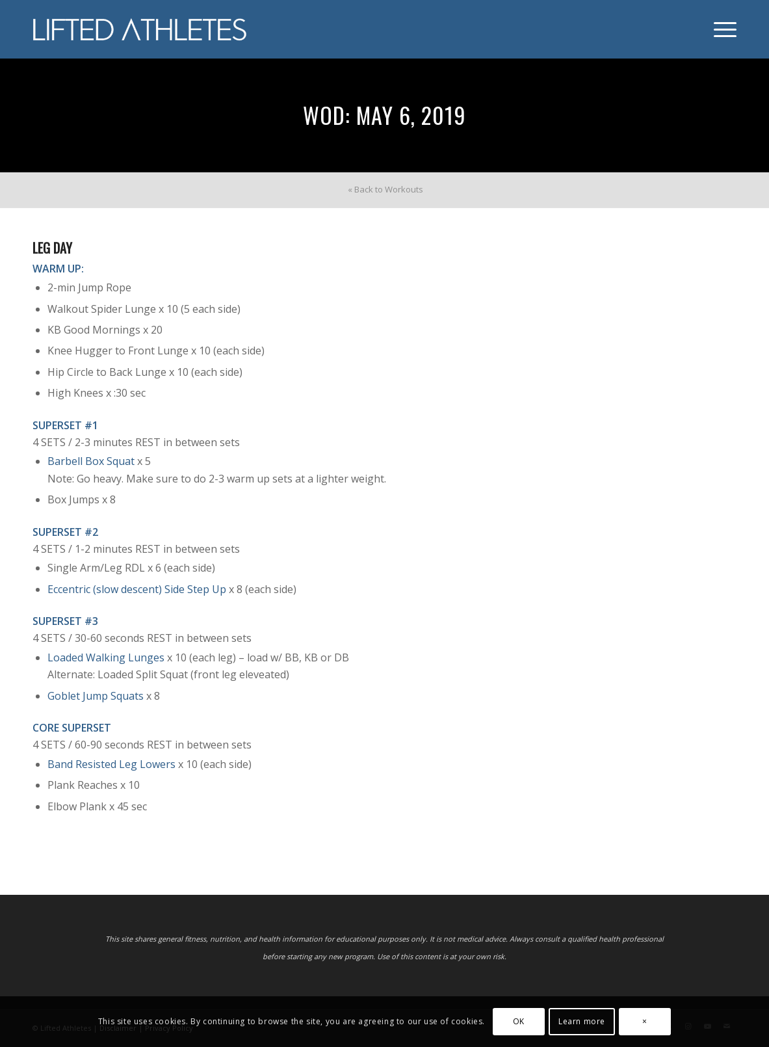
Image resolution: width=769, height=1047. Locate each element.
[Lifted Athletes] (140, 29)
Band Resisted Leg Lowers (111, 764)
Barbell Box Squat (91, 461)
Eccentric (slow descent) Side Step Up (136, 589)
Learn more (581, 1021)
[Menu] (720, 29)
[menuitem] (720, 29)
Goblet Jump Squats (95, 696)
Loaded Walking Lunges (105, 657)
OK (519, 1021)
